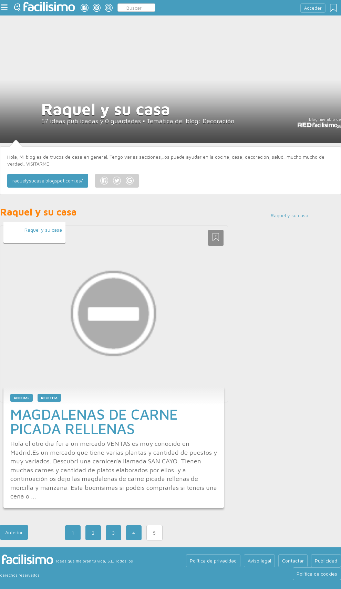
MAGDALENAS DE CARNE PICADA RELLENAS (94, 421)
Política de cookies (317, 574)
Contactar (293, 561)
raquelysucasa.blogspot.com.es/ (47, 180)
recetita (49, 398)
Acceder (313, 8)
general (21, 398)
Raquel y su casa (43, 230)
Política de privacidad (213, 561)
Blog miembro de (319, 123)
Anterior (14, 532)
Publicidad (326, 561)
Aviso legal (259, 561)
